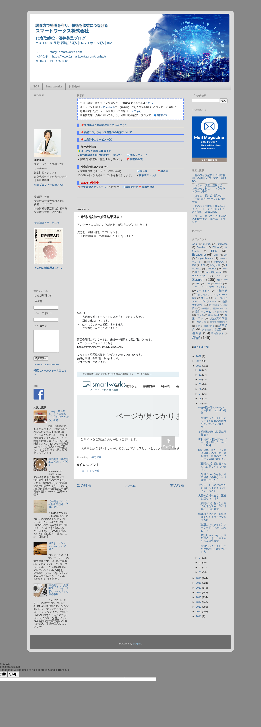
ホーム (130, 485)
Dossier (201, 247)
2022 (199, 356)
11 (200, 374)
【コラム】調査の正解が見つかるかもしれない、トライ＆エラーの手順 (208, 188)
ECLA (215, 247)
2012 (199, 611)
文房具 (200, 315)
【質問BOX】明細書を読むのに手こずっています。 (212, 466)
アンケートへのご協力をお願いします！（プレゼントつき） (212, 488)
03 (200, 562)
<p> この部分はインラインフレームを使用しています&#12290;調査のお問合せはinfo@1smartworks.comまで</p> (128, 412)
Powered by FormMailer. (47, 364)
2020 (199, 365)
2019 (199, 578)
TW (225, 280)
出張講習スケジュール (93, 187)
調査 (218, 329)
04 (200, 557)
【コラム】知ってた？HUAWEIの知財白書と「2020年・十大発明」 (209, 219)
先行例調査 (214, 305)
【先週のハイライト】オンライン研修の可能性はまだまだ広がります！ (212, 422)
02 (200, 567)
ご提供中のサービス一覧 (98, 139)
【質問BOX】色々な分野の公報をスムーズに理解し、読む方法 (212, 506)
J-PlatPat (211, 268)
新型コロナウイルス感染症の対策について (108, 132)
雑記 (196, 337)
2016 (199, 592)
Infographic (215, 265)
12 (200, 369)
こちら (149, 103)
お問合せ (74, 86)
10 (200, 379)
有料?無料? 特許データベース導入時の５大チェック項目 (212, 442)
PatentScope (199, 275)
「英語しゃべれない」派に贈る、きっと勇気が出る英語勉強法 (212, 538)
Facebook (109, 107)
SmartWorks (54, 86)
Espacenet (199, 254)
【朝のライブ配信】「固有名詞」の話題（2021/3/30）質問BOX (209, 178)
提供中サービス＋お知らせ (211, 311)
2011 (199, 616)
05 (200, 403)
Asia (194, 244)
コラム (204, 298)
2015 (199, 597)
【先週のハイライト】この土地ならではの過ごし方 (212, 549)
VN (208, 283)
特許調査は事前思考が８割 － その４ (58, 462)
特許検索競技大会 (218, 322)
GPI (225, 255)
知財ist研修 (209, 326)
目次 (198, 326)
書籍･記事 (213, 315)
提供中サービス (220, 308)
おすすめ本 (203, 290)
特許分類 (201, 322)
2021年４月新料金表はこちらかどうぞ (105, 125)
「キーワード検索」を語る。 (209, 287)
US (197, 283)
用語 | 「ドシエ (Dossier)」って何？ (57, 546)
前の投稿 (177, 485)
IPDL (202, 265)
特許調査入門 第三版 (46, 223)
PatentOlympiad (213, 272)
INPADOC (219, 262)
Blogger (137, 643)
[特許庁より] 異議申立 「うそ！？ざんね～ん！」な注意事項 (58, 590)
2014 (199, 602)
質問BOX (162, 115)
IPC (194, 265)
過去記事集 (217, 333)
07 (200, 393)
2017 (199, 587)
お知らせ (221, 290)
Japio (225, 269)
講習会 (197, 333)
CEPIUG (207, 244)
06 (200, 398)
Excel (216, 255)
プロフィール (209, 301)
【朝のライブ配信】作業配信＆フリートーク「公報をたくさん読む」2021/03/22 (208, 209)
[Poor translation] (13, 674)
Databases (221, 244)
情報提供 (205, 308)
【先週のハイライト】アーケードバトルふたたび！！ (212, 527)
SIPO (219, 276)
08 (200, 389)
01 (200, 572)
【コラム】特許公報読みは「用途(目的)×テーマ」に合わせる (209, 198)
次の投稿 (84, 485)
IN (208, 262)
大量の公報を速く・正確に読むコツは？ (212, 497)
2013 (199, 606)
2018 (199, 582)
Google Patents (204, 258)
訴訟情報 (206, 330)
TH (218, 280)
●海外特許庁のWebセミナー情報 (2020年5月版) (212, 410)
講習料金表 (148, 187)
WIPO (218, 283)
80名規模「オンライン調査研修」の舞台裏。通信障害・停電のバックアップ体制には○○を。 (212, 454)
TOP (37, 86)
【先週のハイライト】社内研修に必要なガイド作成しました (212, 477)
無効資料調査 (218, 318)
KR (197, 272)
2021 (199, 361)
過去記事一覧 (201, 347)
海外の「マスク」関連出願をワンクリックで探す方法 (212, 517)
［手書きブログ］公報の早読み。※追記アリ (58, 504)
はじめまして (205, 294)
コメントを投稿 (91, 471)
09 (200, 384)
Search (198, 279)
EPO (214, 250)
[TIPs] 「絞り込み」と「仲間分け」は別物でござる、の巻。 (58, 416)
